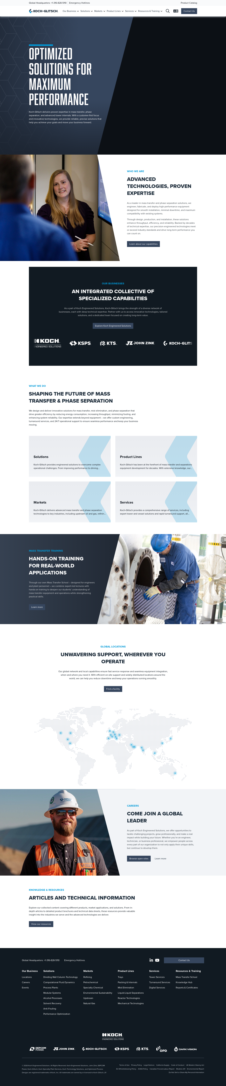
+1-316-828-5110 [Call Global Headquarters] (59, 3)
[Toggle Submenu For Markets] (104, 11)
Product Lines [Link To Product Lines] (114, 11)
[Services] (156, 501)
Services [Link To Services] (129, 11)
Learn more (37, 607)
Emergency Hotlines (79, 3)
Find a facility (113, 689)
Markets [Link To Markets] (98, 11)
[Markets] (70, 501)
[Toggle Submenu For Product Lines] (123, 11)
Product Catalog (189, 3)
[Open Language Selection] (175, 11)
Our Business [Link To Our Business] (69, 11)
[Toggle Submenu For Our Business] (78, 11)
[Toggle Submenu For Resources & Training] (161, 11)
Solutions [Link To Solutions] (85, 11)
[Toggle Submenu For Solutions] (92, 11)
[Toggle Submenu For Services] (136, 11)
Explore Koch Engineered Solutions (113, 325)
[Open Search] (168, 11)
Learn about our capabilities (143, 244)
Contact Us (189, 11)
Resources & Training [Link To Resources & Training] (149, 11)
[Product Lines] (156, 456)
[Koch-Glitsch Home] (44, 11)
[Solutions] (70, 456)
